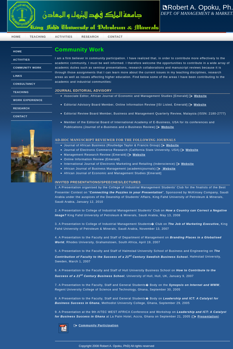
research (21, 108)
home (17, 51)
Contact (115, 36)
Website (200, 96)
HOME (16, 36)
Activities (63, 36)
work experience (28, 100)
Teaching (38, 36)
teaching (21, 92)
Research (90, 36)
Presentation (208, 316)
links (17, 76)
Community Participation (98, 325)
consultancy (24, 84)
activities (21, 59)
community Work (27, 67)
